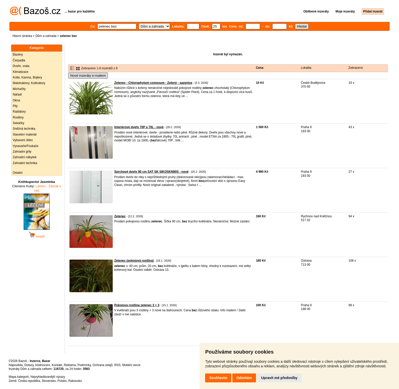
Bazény (18, 54)
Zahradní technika (25, 163)
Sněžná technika (24, 128)
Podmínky (84, 365)
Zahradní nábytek (24, 157)
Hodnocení (42, 365)
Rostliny (18, 117)
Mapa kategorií (19, 377)
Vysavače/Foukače (25, 146)
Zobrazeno (355, 68)
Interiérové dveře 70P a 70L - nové (139, 127)
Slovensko (49, 381)
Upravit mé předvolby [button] (279, 378)
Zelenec (120, 216)
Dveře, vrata (21, 66)
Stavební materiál (24, 134)
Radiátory (19, 111)
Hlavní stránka (22, 36)
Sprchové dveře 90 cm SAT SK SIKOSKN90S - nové (151, 171)
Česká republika (29, 381)
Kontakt (57, 365)
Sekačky (18, 123)
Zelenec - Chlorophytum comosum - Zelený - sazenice (153, 83)
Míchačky (19, 89)
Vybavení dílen (23, 140)
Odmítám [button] (244, 378)
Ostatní (18, 173)
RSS (117, 365)
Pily (15, 106)
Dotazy (28, 365)
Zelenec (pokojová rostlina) (134, 260)
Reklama (70, 365)
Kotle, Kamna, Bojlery (27, 77)
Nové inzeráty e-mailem (88, 75)
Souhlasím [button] (218, 378)
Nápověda (16, 365)
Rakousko (75, 381)
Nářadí (17, 94)
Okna (16, 100)
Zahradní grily (22, 151)
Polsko (62, 381)
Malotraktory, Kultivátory (29, 83)
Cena (259, 68)
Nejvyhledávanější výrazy (48, 377)
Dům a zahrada (45, 36)
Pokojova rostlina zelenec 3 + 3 (136, 305)
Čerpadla (19, 60)
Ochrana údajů (103, 365)
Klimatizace (20, 72)
